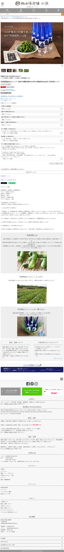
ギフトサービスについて (7, 510)
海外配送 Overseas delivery (32, 407)
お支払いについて (5, 506)
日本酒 (2, 469)
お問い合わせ (4, 541)
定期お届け (21, 10)
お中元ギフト (8, 16)
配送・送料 (32, 418)
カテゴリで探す (7, 10)
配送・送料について (6, 503)
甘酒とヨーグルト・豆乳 (7, 475)
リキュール (4, 471)
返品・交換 (32, 436)
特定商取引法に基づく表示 (8, 545)
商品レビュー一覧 (5, 493)
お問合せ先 (32, 453)
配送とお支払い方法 (10, 404)
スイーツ (3, 477)
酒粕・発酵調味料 (5, 479)
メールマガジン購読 (6, 491)
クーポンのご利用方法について (9, 512)
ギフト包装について (6, 100)
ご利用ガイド (8, 448)
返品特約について (5, 176)
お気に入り (34, 10)
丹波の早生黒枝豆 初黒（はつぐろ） (20, 16)
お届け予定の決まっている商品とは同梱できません (13, 117)
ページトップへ (61, 379)
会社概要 (32, 517)
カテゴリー (32, 466)
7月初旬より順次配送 (6, 106)
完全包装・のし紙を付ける (7, 136)
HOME (1, 16)
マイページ (46, 10)
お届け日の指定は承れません (8, 111)
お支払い (32, 399)
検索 (62, 14)
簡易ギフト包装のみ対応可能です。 (9, 122)
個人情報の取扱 (5, 548)
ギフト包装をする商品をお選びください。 (11, 144)
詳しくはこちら (58, 358)
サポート (32, 498)
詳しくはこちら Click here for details (11, 413)
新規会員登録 (4, 487)
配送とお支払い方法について (8, 98)
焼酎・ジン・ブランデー (7, 473)
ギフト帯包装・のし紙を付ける (8, 128)
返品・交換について (6, 508)
